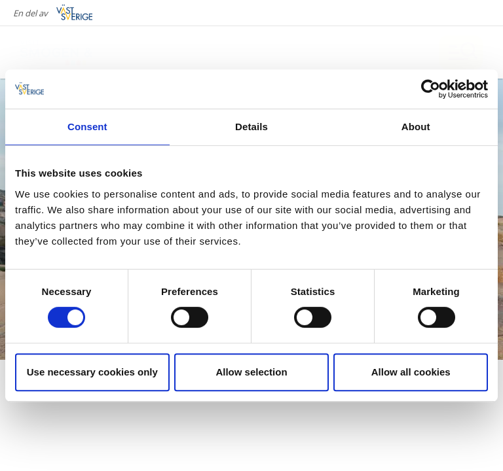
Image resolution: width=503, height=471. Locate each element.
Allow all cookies (411, 371)
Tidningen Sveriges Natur (133, 409)
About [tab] (415, 126)
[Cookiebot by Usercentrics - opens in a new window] (430, 89)
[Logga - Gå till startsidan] (65, 52)
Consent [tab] (87, 126)
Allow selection (251, 371)
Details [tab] (251, 126)
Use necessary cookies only (92, 371)
